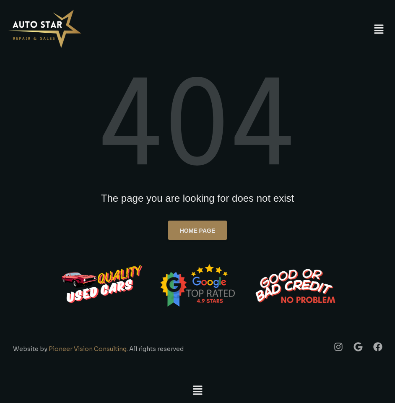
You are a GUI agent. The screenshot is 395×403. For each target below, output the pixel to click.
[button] (379, 29)
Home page (198, 230)
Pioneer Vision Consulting (88, 349)
